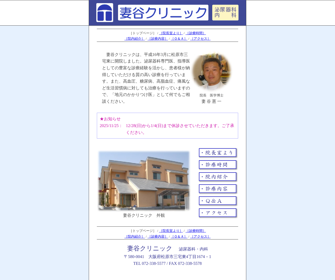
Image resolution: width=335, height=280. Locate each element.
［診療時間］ (196, 33)
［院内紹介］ (134, 39)
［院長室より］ (171, 33)
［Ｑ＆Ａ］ (179, 39)
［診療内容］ (158, 39)
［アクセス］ (200, 39)
